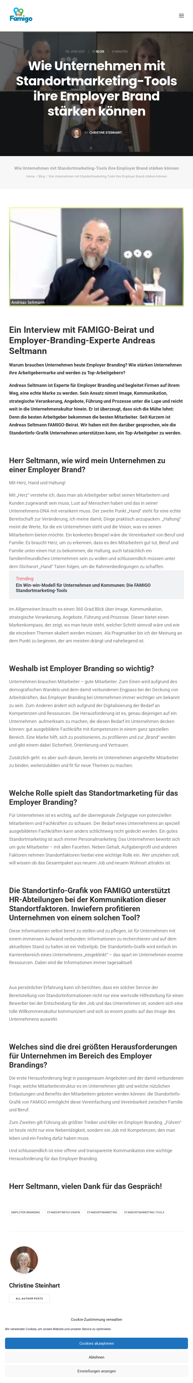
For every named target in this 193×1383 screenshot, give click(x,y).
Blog (100, 51)
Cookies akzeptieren (96, 1343)
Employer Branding (25, 1212)
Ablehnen (96, 1357)
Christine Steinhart (105, 132)
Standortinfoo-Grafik (63, 1212)
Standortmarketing (102, 1212)
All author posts (29, 1298)
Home (30, 176)
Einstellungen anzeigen (96, 1371)
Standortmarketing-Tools (144, 1212)
